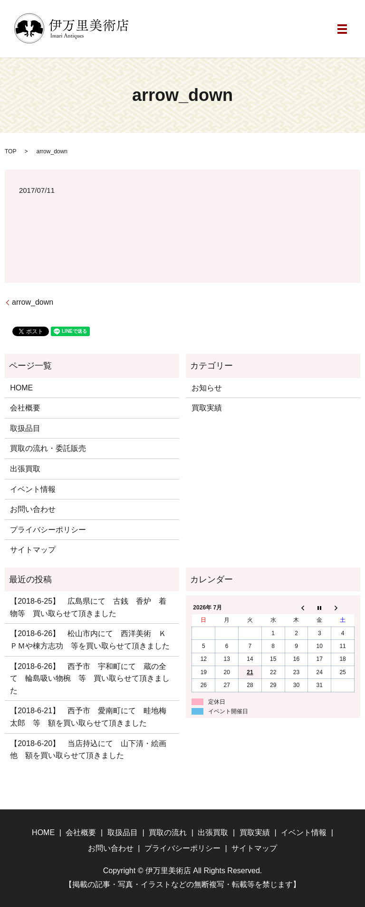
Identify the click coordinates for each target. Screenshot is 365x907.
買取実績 (207, 408)
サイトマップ (33, 550)
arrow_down (32, 302)
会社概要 (25, 408)
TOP (10, 151)
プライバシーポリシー (48, 530)
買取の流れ (168, 832)
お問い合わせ (33, 509)
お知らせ (207, 388)
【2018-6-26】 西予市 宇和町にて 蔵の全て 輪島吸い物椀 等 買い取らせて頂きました (90, 678)
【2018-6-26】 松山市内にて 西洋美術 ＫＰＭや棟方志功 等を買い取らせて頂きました (90, 639)
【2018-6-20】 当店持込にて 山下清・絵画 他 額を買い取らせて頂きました (91, 749)
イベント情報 (33, 489)
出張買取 (25, 469)
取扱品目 (25, 428)
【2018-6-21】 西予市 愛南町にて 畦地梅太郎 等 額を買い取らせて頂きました (88, 717)
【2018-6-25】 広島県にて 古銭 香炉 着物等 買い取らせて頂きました (88, 607)
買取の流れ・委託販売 (48, 448)
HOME (21, 388)
